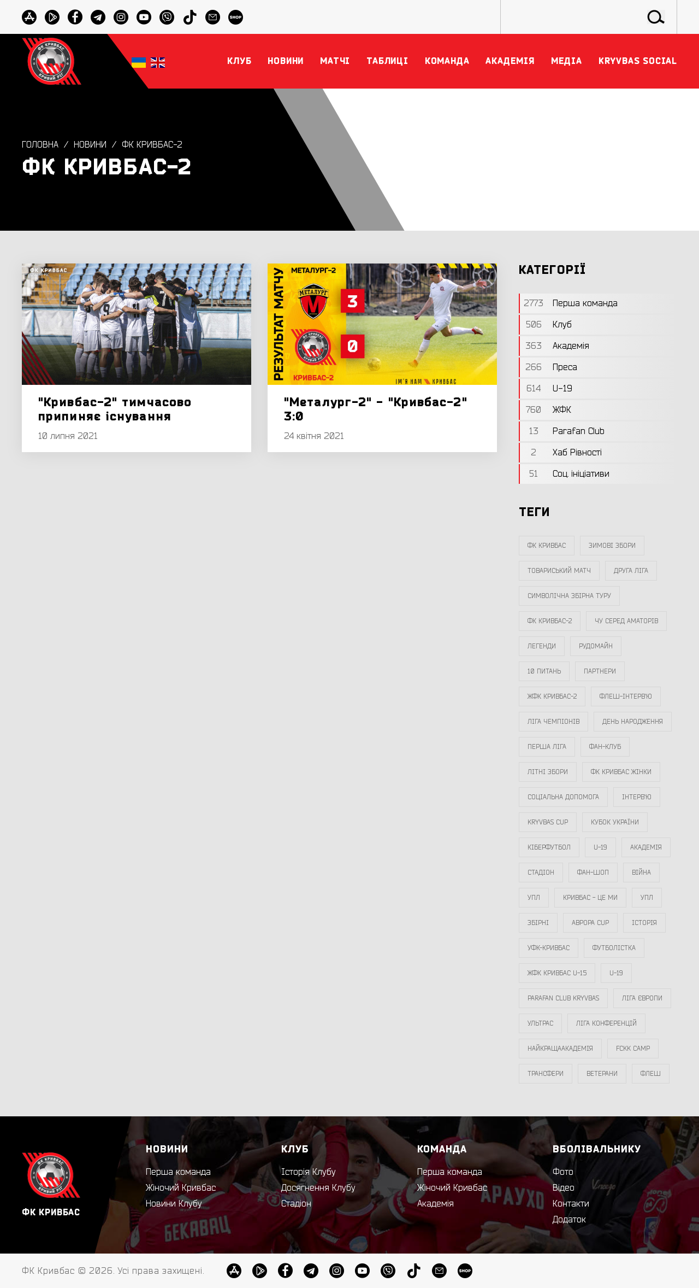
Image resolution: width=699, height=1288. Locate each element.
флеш (651, 1074)
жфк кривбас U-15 (557, 973)
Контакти (571, 1203)
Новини (90, 144)
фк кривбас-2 (152, 144)
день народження (632, 721)
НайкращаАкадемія (560, 1048)
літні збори (548, 772)
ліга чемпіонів (553, 721)
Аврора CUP (590, 923)
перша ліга (547, 747)
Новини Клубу (174, 1203)
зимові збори (612, 545)
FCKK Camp (633, 1048)
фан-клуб (605, 747)
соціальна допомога (563, 797)
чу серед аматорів (626, 621)
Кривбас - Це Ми (590, 897)
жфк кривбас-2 (552, 696)
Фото (563, 1172)
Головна (40, 144)
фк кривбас (547, 545)
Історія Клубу (308, 1172)
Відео (563, 1187)
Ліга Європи (642, 998)
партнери (600, 671)
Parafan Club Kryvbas (563, 998)
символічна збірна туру (569, 596)
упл (647, 897)
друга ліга (631, 571)
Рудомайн (596, 646)
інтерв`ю (636, 797)
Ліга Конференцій (606, 1023)
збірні (538, 923)
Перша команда (178, 1172)
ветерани (602, 1074)
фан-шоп (593, 872)
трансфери (546, 1074)
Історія (644, 923)
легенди (542, 646)
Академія (646, 847)
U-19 (600, 847)
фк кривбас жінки (621, 772)
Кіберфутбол (549, 847)
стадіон (541, 872)
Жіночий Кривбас (181, 1187)
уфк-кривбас (549, 948)
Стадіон (296, 1203)
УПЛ (534, 897)
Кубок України (615, 822)
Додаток (569, 1219)
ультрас (540, 1023)
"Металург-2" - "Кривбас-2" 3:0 (375, 409)
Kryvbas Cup (548, 822)
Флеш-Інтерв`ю (626, 696)
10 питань (544, 671)
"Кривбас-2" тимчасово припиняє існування (115, 409)
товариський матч (559, 571)
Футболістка (614, 948)
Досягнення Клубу (318, 1187)
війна (641, 872)
